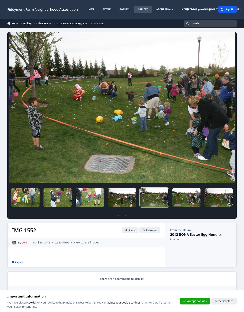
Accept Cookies (195, 301)
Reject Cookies (224, 301)
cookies (32, 302)
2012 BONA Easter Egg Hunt (193, 234)
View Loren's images (86, 242)
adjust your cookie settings (123, 302)
